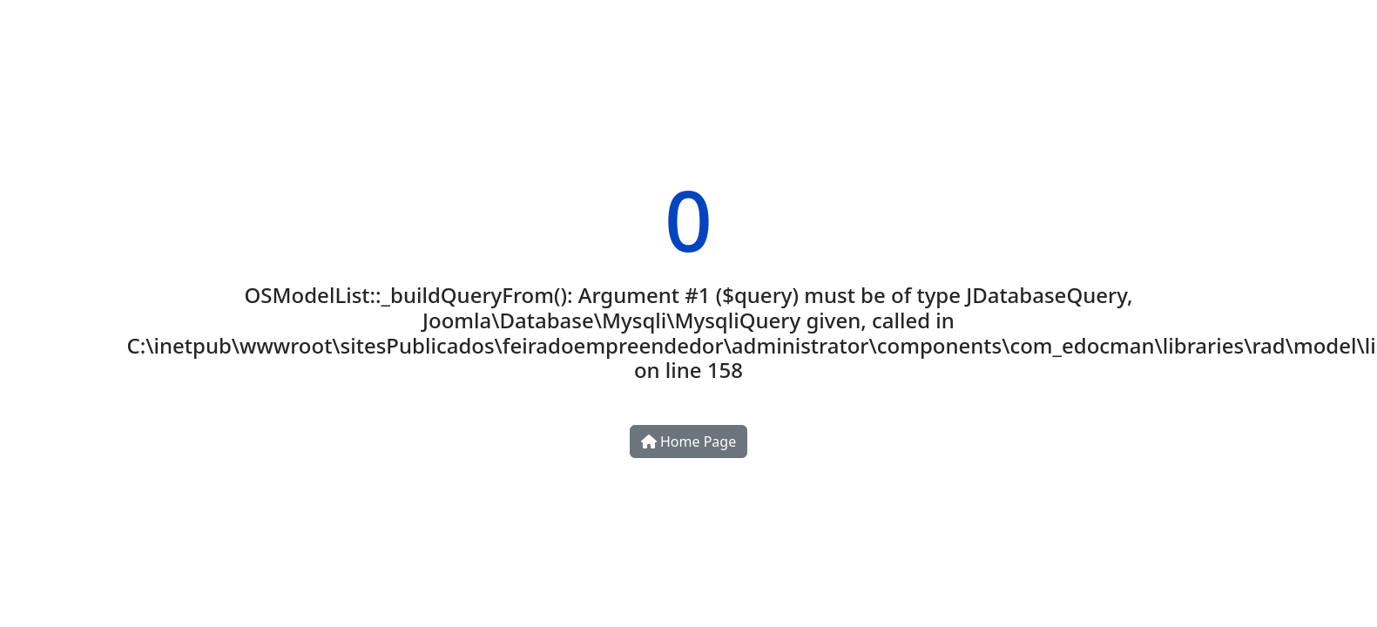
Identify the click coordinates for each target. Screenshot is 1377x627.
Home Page (688, 441)
